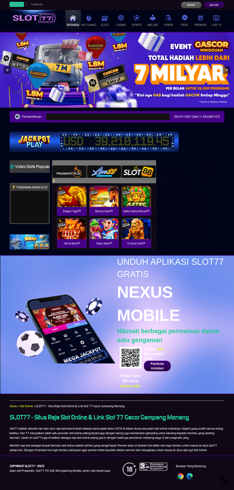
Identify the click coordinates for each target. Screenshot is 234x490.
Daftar (214, 5)
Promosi (200, 21)
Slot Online (26, 406)
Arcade (152, 21)
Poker (168, 21)
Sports (137, 21)
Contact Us (36, 4)
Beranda (73, 21)
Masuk (191, 5)
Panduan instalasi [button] (157, 366)
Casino (121, 21)
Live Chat (17, 4)
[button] (7, 70)
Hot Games (88, 21)
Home (13, 406)
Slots (105, 21)
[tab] (69, 171)
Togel (185, 21)
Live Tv (216, 21)
